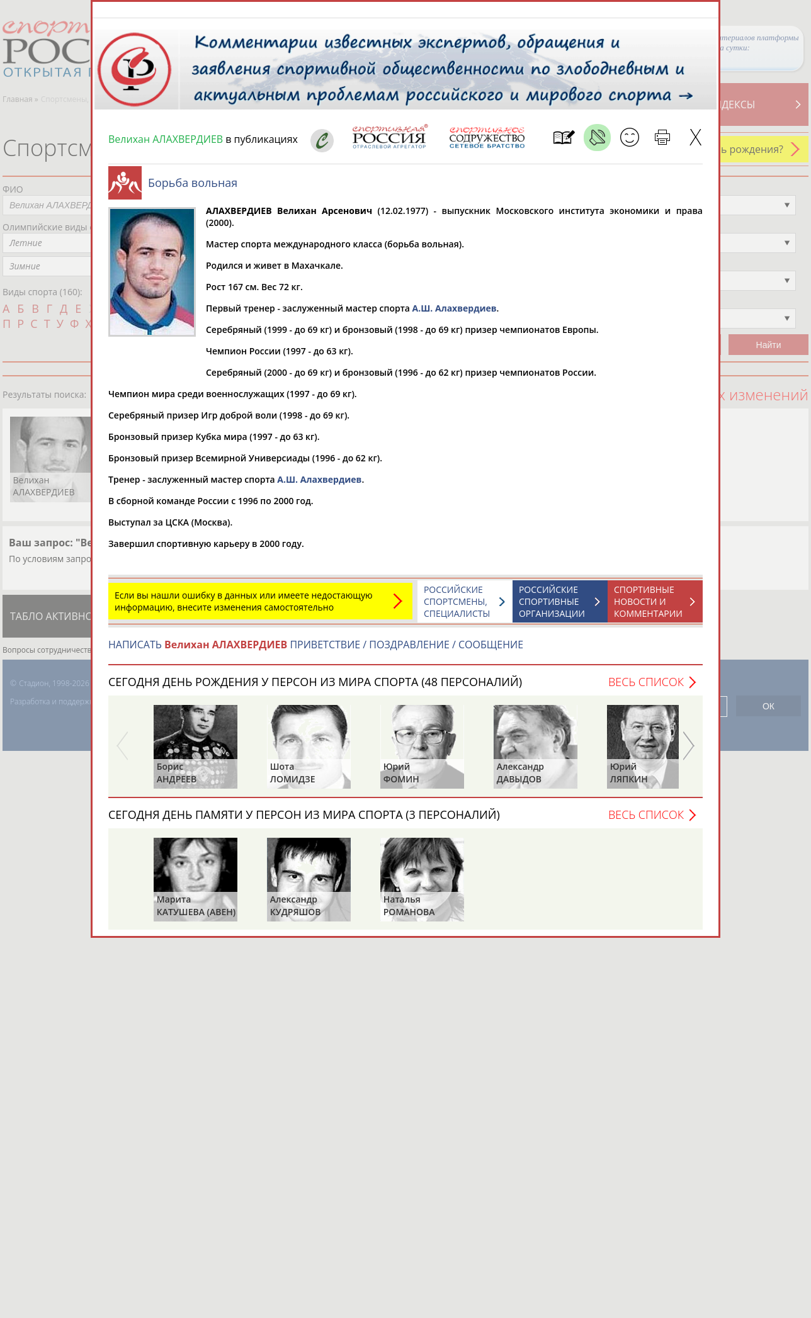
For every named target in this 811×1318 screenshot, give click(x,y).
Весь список (646, 688)
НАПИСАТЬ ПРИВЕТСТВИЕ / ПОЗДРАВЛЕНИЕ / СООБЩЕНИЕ (315, 651)
